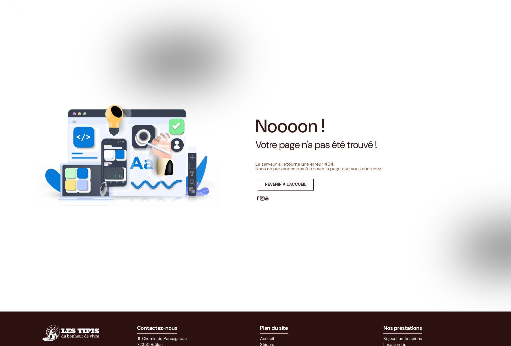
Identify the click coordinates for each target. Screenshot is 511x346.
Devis (400, 10)
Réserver (487, 9)
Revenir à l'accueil (285, 184)
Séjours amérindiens (402, 338)
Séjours (309, 10)
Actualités (372, 10)
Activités (340, 10)
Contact (427, 10)
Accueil (283, 10)
